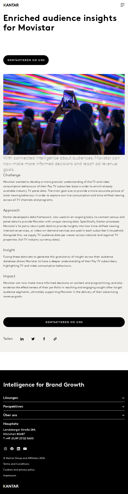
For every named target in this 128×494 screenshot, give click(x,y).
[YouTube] (25, 450)
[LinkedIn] (18, 450)
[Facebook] (12, 450)
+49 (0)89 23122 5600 (19, 438)
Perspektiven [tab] (13, 406)
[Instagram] (5, 450)
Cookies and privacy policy (19, 470)
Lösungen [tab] (10, 398)
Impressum (9, 475)
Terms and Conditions (16, 464)
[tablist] (64, 432)
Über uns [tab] (10, 415)
